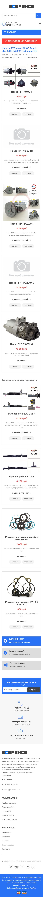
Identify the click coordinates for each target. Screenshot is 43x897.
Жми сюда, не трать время (19, 642)
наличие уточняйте (21, 167)
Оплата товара (8, 845)
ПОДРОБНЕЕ (28, 114)
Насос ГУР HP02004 (21, 223)
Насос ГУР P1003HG (21, 344)
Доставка (6, 837)
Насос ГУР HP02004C (21, 282)
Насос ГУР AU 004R (21, 151)
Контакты (6, 849)
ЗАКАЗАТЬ (15, 114)
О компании (6, 833)
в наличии (21, 108)
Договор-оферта (8, 861)
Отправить (33, 690)
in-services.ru (18, 878)
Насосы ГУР (6, 811)
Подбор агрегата (9, 803)
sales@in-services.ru (11, 790)
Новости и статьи (9, 819)
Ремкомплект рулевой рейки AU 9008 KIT (21, 538)
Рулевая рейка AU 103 (21, 476)
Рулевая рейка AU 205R (21, 413)
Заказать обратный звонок (19, 654)
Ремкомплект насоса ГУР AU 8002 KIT (21, 603)
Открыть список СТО (18, 666)
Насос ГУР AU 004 (21, 91)
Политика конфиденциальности (29, 861)
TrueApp (33, 888)
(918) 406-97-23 (10, 785)
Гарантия (5, 841)
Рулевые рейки (8, 807)
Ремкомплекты (8, 815)
